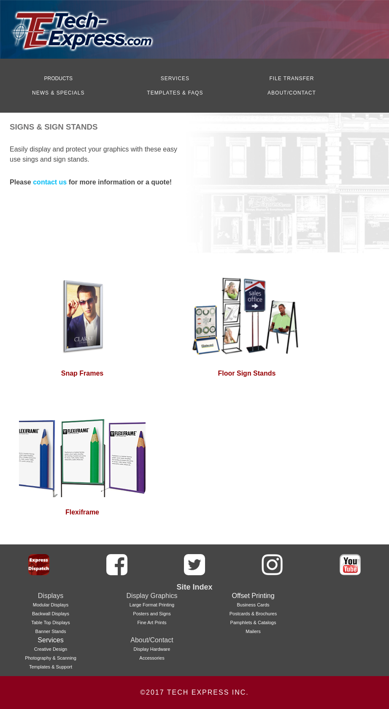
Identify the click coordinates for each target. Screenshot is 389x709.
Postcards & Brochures (253, 613)
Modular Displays (50, 604)
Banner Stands (50, 631)
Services (50, 640)
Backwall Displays (50, 613)
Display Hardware (152, 649)
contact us (50, 182)
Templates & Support (50, 666)
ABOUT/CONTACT (291, 93)
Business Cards (253, 604)
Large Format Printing (152, 604)
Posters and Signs (151, 613)
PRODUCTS (58, 78)
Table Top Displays (50, 622)
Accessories (151, 657)
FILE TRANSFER (291, 78)
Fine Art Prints (151, 622)
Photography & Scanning (50, 657)
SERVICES (175, 78)
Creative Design (50, 649)
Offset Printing (253, 595)
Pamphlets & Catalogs (253, 622)
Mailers (253, 631)
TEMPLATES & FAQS (175, 93)
